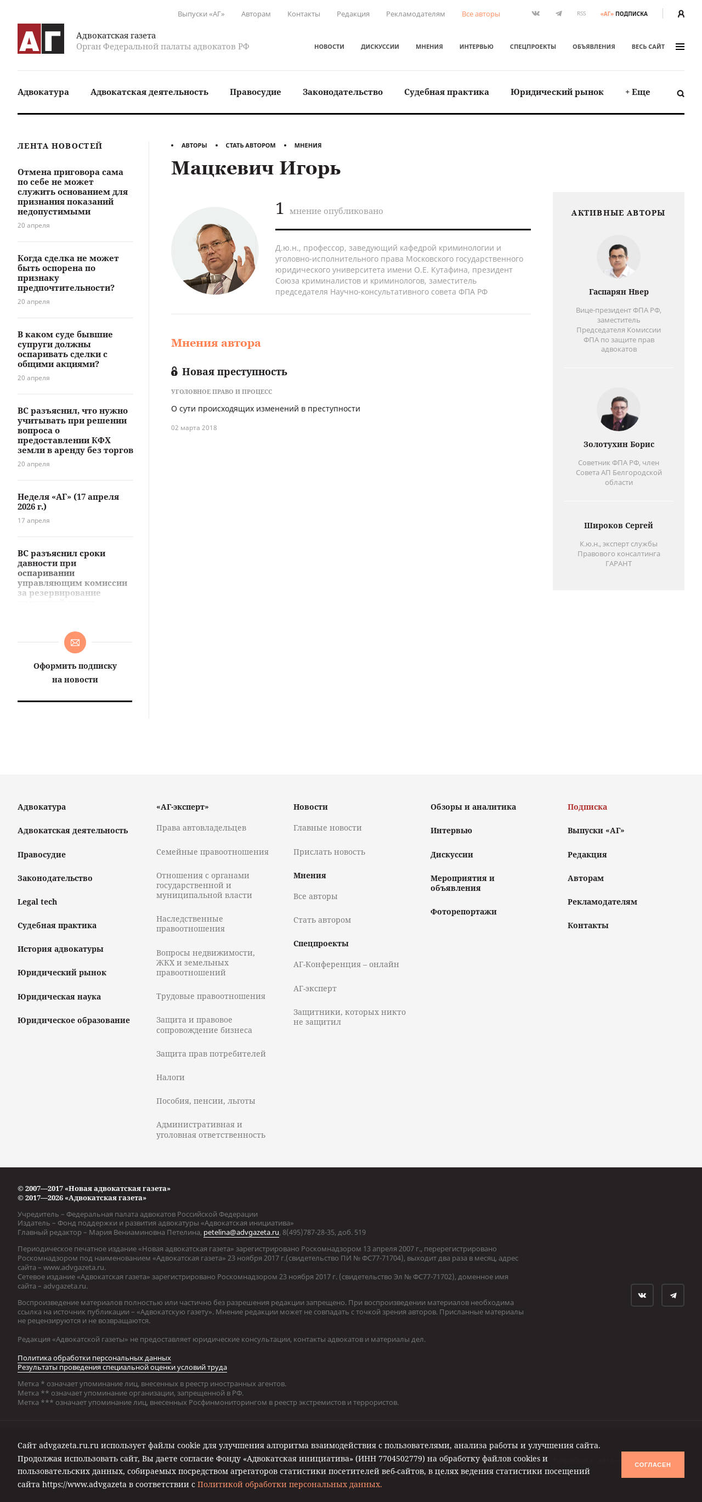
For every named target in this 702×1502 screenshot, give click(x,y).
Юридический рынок (557, 91)
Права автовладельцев (201, 827)
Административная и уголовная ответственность (210, 1129)
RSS (581, 13)
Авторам (256, 14)
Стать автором (251, 145)
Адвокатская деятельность (149, 91)
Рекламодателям (415, 14)
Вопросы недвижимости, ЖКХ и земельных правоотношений (205, 962)
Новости (329, 46)
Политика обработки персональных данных (94, 1358)
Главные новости (327, 827)
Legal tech (37, 901)
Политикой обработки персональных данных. (289, 1484)
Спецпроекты (533, 46)
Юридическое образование (74, 1020)
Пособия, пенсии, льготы (206, 1101)
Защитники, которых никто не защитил (349, 1017)
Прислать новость (329, 851)
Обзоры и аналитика (473, 806)
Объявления (594, 46)
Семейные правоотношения (212, 851)
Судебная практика (446, 91)
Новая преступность (229, 371)
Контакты (303, 14)
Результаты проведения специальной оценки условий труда (122, 1367)
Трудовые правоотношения (210, 996)
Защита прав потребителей (211, 1053)
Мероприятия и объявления (463, 883)
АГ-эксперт (315, 988)
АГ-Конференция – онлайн (346, 964)
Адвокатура (43, 91)
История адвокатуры (61, 949)
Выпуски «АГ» (201, 14)
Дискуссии (380, 46)
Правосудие (255, 91)
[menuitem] (43, 92)
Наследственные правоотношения (190, 923)
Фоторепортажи (464, 911)
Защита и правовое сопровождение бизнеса (204, 1024)
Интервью (477, 46)
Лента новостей (60, 146)
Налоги (170, 1077)
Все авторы (481, 14)
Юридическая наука (59, 996)
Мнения (429, 46)
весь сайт (658, 46)
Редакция (353, 14)
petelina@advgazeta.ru (241, 1232)
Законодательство (343, 91)
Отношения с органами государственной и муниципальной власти (204, 885)
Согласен (653, 1464)
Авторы (194, 145)
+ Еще (637, 91)
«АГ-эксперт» (182, 806)
